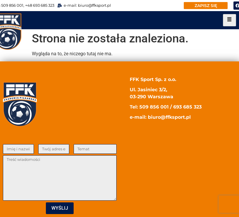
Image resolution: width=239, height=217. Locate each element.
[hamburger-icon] (229, 20)
